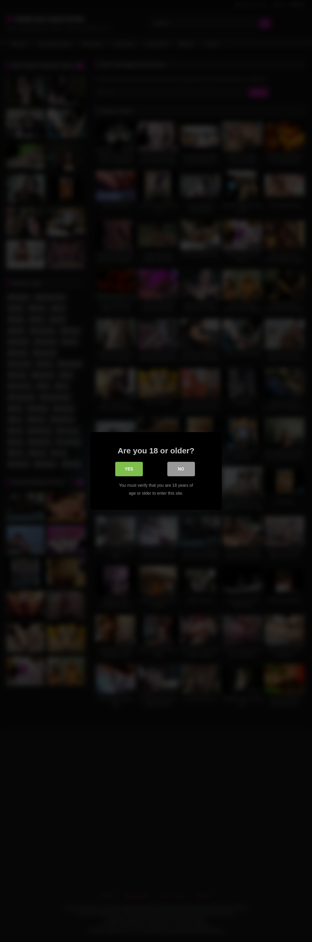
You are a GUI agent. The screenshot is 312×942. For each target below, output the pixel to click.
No (181, 469)
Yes (129, 469)
